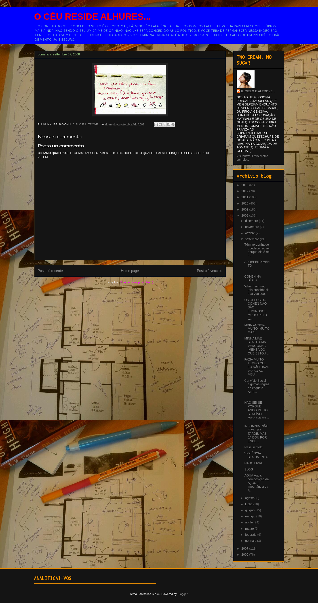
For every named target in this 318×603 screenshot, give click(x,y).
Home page (130, 271)
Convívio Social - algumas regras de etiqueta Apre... (256, 386)
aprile (249, 522)
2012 (245, 191)
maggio (250, 516)
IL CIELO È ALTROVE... (258, 91)
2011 (245, 197)
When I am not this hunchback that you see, (256, 290)
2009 (245, 209)
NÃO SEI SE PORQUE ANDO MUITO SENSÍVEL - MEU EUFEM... (256, 410)
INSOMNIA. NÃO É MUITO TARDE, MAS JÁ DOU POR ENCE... (256, 433)
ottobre (250, 233)
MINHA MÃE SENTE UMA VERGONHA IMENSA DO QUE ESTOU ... (257, 346)
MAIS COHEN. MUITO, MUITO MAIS (256, 328)
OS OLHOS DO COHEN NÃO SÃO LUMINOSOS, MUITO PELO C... (255, 309)
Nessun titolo (253, 447)
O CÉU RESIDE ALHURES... (92, 16)
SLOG (248, 469)
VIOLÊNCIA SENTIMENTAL (256, 455)
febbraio (251, 534)
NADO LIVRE (253, 463)
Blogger (182, 594)
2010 (245, 203)
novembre (252, 227)
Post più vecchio (209, 271)
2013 (245, 185)
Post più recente (50, 271)
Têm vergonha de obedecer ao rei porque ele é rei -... (256, 250)
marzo (250, 528)
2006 (245, 554)
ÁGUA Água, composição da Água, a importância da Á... (256, 483)
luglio (249, 504)
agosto (250, 498)
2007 (245, 548)
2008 (245, 215)
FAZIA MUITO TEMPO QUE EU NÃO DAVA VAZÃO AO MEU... (256, 367)
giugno (250, 510)
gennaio (251, 540)
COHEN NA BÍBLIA (252, 278)
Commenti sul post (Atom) (136, 282)
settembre (252, 239)
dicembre (252, 221)
